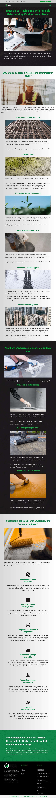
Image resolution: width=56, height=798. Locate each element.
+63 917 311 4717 (15, 1)
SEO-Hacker (29, 796)
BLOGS (22, 774)
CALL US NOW (45, 1)
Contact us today (14, 754)
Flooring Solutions (19, 796)
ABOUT (22, 769)
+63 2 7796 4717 (8, 1)
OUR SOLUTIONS (24, 772)
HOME (22, 767)
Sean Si (45, 796)
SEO (25, 796)
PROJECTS (23, 773)
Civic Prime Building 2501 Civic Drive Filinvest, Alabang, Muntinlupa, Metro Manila (43, 775)
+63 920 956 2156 (23, 1)
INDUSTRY (23, 770)
